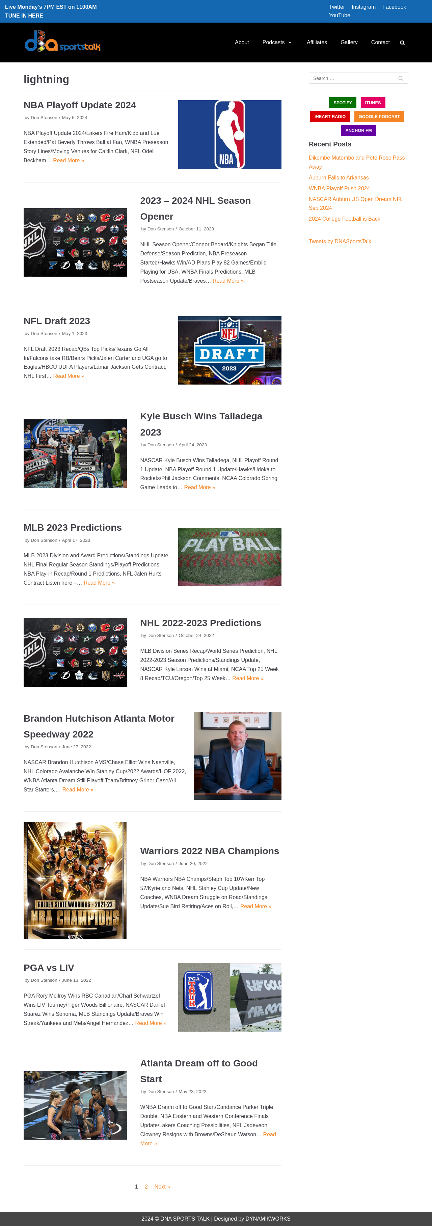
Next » (162, 1187)
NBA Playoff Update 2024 (80, 105)
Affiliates (317, 42)
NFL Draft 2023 (57, 321)
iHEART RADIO (330, 116)
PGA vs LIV (49, 968)
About (242, 42)
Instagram (364, 7)
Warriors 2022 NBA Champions (209, 851)
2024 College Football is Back (344, 219)
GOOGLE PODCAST (379, 116)
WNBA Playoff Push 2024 (339, 188)
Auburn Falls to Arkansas (339, 177)
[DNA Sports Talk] (63, 42)
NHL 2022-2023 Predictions (201, 623)
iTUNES (373, 102)
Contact (380, 42)
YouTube (339, 15)
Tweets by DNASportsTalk (340, 241)
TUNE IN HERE (24, 16)
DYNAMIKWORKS (268, 1219)
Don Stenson (44, 117)
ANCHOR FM (358, 130)
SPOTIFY (342, 102)
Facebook (394, 7)
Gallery (349, 42)
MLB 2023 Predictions (73, 527)
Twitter (337, 7)
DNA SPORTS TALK (185, 1219)
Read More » (68, 160)
